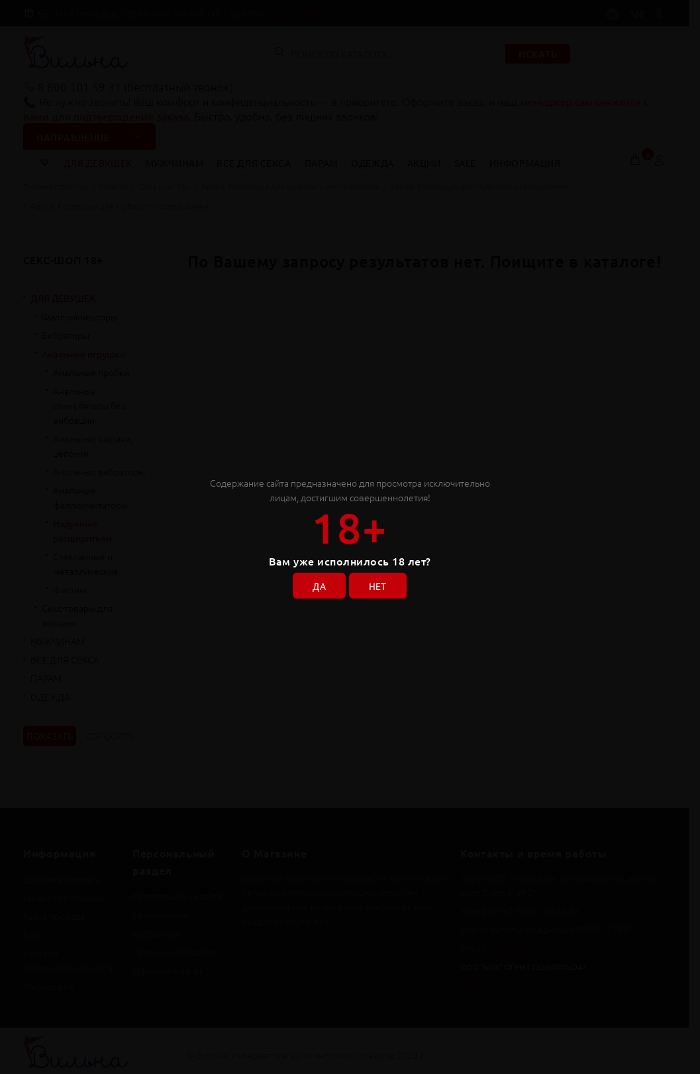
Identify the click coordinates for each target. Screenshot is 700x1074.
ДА (318, 585)
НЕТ (378, 585)
